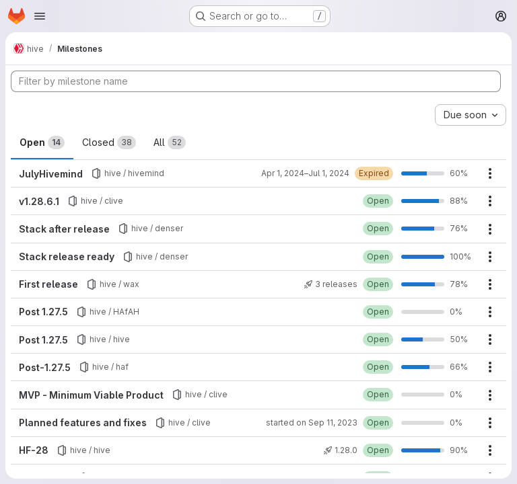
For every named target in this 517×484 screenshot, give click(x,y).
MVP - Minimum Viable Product (91, 395)
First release (48, 284)
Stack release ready (66, 256)
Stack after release (64, 229)
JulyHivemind (51, 173)
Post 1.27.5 (43, 311)
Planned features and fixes (83, 422)
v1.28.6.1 (39, 201)
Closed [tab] (109, 142)
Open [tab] (42, 142)
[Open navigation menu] (39, 16)
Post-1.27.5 (45, 367)
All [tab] (169, 142)
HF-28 (33, 450)
